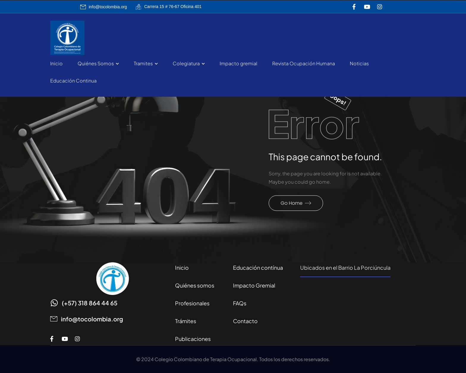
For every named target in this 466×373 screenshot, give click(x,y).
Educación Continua (73, 80)
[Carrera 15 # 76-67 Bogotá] (358, 313)
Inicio (56, 63)
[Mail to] (103, 7)
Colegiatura (186, 63)
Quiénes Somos (96, 63)
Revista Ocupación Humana (303, 63)
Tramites (143, 63)
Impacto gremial (238, 63)
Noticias (359, 63)
